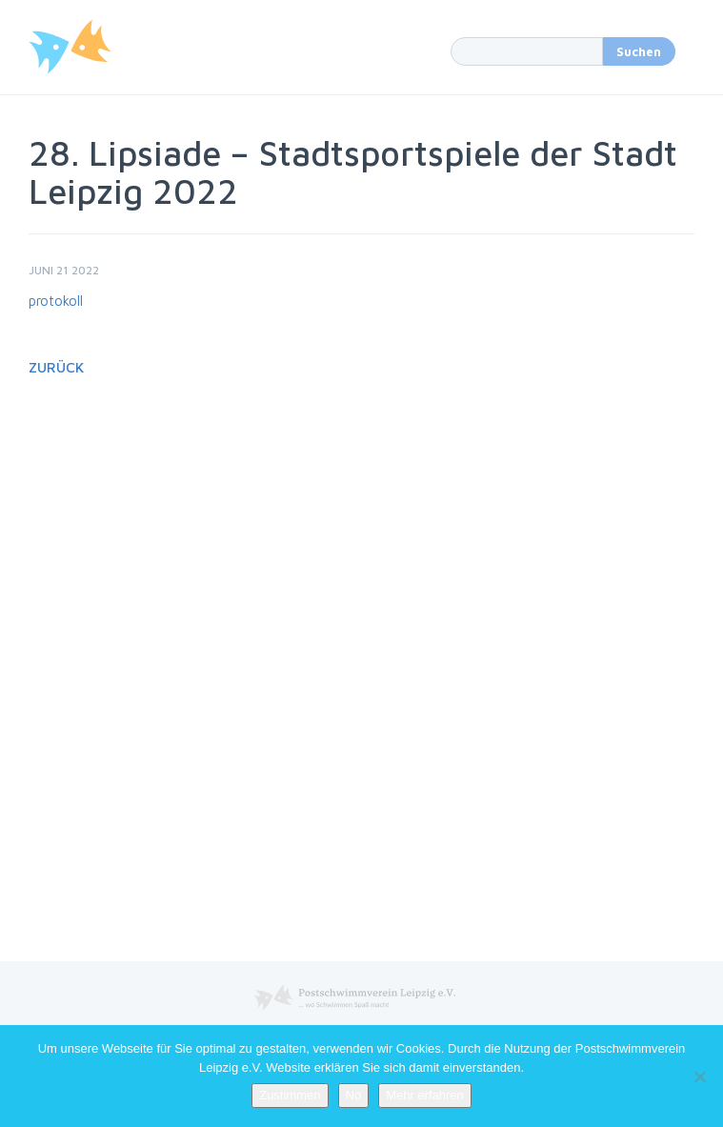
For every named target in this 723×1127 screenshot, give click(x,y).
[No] (699, 1076)
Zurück (56, 367)
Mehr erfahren (425, 1095)
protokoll (56, 300)
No (354, 1095)
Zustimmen (289, 1095)
